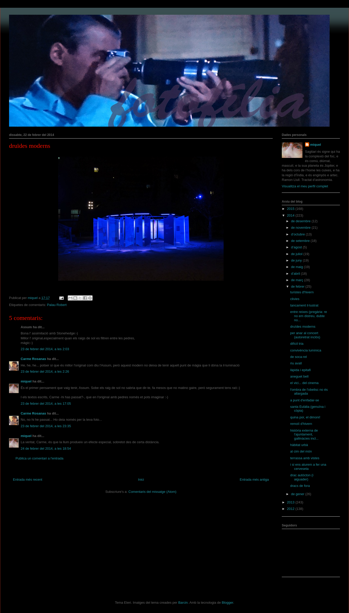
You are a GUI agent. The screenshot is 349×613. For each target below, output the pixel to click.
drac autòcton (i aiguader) (301, 477)
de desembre (301, 221)
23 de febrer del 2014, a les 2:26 (45, 371)
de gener (298, 494)
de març (297, 280)
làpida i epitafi (300, 370)
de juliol (297, 254)
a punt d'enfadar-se (304, 400)
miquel (26, 381)
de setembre (301, 241)
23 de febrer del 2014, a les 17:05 (46, 403)
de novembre (301, 227)
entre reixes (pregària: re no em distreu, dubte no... (308, 316)
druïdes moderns (302, 326)
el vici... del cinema (304, 383)
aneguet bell (299, 376)
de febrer (298, 286)
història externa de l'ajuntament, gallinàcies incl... (304, 434)
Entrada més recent (27, 479)
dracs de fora (300, 486)
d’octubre (298, 234)
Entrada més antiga (254, 479)
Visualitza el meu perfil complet (305, 186)
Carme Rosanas (33, 359)
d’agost (297, 247)
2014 (291, 215)
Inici (141, 479)
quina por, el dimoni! (305, 417)
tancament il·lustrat (304, 305)
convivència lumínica (305, 350)
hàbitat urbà (299, 445)
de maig (297, 267)
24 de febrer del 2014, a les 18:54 (46, 448)
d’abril (296, 273)
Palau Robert (57, 305)
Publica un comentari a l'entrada (39, 458)
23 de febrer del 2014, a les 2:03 (45, 349)
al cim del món (301, 451)
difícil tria (296, 344)
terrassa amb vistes (304, 458)
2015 (291, 209)
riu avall (296, 363)
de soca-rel (298, 357)
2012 (291, 509)
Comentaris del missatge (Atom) (152, 492)
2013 (291, 502)
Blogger (227, 602)
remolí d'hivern (301, 424)
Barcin (183, 602)
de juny (297, 260)
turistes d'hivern (302, 292)
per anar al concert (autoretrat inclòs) (305, 335)
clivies (294, 299)
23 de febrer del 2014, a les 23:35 (46, 426)
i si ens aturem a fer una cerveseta (308, 467)
